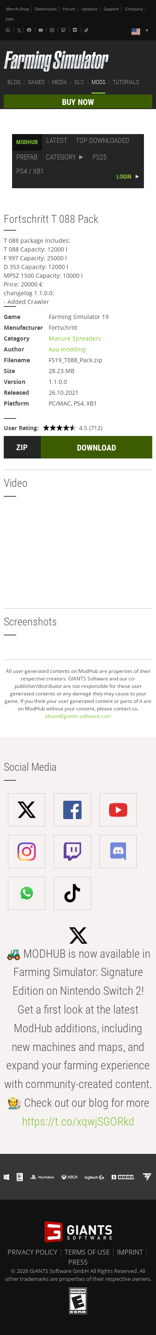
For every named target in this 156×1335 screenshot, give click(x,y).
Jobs (10, 19)
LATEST (56, 140)
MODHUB (27, 142)
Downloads (46, 9)
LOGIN (123, 176)
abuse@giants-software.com (78, 716)
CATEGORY (61, 157)
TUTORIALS (126, 82)
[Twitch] (64, 30)
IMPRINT (130, 1252)
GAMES (36, 82)
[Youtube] (42, 30)
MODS (98, 82)
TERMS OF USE (87, 1252)
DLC (79, 82)
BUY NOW (78, 102)
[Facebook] (30, 30)
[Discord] (76, 30)
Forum (69, 9)
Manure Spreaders (75, 338)
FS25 (99, 157)
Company (134, 9)
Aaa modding (67, 349)
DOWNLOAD (96, 448)
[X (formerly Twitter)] (19, 30)
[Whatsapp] (9, 30)
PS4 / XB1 (30, 171)
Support (111, 9)
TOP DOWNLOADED (102, 140)
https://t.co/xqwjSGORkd (78, 1121)
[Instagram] (53, 30)
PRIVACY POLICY (32, 1252)
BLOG (13, 82)
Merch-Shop (17, 9)
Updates (89, 9)
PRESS (78, 1262)
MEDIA (59, 82)
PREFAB (26, 157)
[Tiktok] (87, 30)
